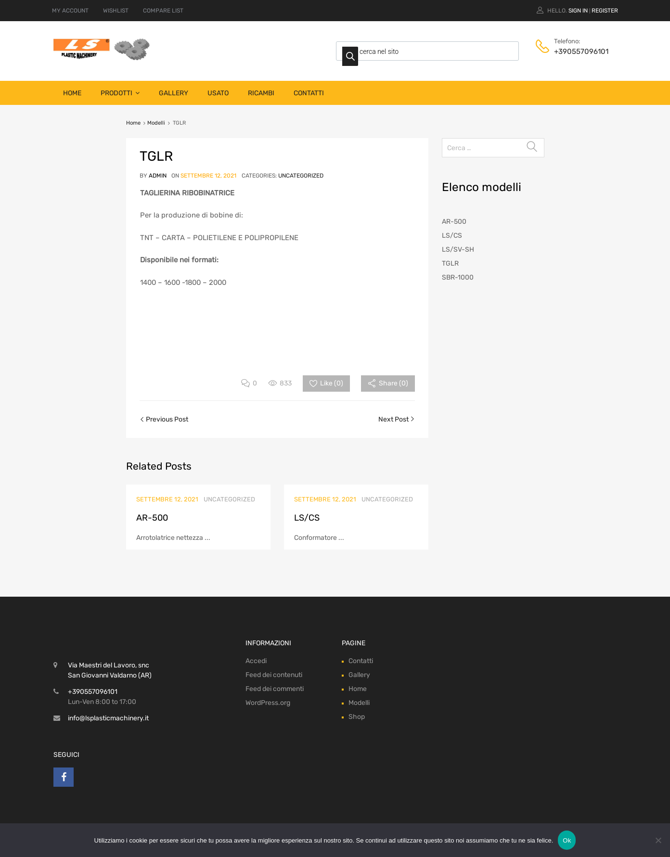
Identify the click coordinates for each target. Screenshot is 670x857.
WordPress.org (267, 703)
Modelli (156, 123)
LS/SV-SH (458, 249)
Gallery (173, 93)
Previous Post (166, 419)
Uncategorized (300, 175)
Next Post (394, 419)
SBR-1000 (458, 277)
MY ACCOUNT (70, 10)
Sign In (578, 10)
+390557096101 (577, 51)
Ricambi (261, 93)
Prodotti (120, 93)
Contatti (309, 93)
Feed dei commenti (274, 689)
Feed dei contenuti (273, 675)
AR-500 (152, 517)
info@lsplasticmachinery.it (108, 718)
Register (605, 10)
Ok (567, 840)
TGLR (450, 263)
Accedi (256, 661)
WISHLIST (116, 10)
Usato (218, 93)
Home (72, 93)
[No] (658, 840)
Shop (356, 717)
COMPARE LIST (163, 10)
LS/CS (307, 517)
